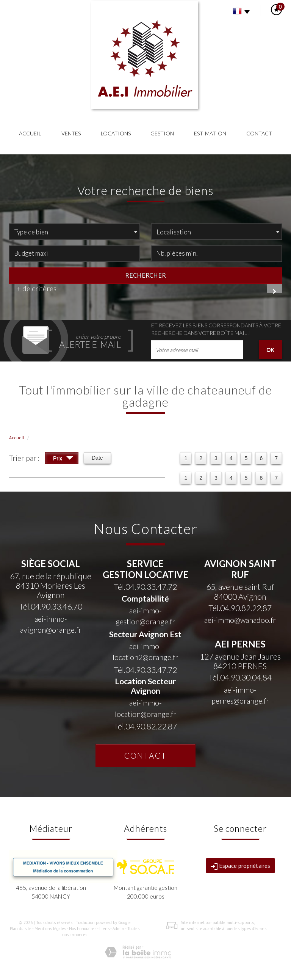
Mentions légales (50, 928)
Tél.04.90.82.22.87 (145, 726)
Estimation (210, 133)
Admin (118, 928)
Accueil (30, 133)
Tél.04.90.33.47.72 (145, 586)
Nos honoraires (82, 928)
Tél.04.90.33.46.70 (50, 606)
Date (97, 458)
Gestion (162, 133)
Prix (63, 459)
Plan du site (20, 928)
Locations (116, 133)
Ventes (71, 133)
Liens (104, 928)
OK (270, 350)
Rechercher (145, 275)
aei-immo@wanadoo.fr (240, 620)
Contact (259, 133)
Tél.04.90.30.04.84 (240, 677)
